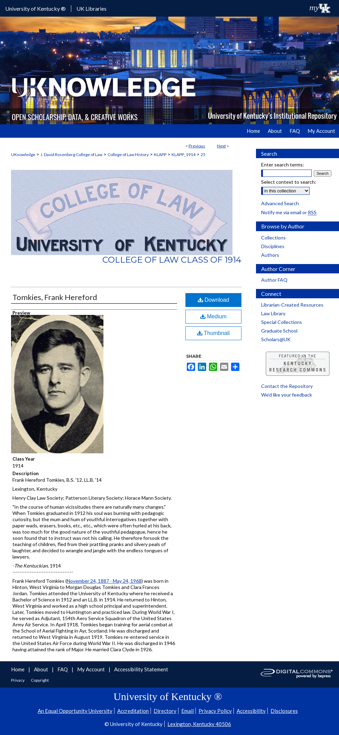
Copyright (40, 680)
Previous (197, 145)
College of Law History (128, 154)
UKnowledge (23, 154)
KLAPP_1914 (183, 154)
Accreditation (133, 711)
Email (187, 711)
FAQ (63, 669)
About (41, 669)
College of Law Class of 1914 (171, 260)
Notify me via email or (289, 212)
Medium (213, 316)
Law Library (273, 313)
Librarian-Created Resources (292, 305)
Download (213, 300)
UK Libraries (91, 8)
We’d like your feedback (286, 395)
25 (203, 154)
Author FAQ (274, 280)
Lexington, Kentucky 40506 (199, 724)
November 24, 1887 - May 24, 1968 (104, 581)
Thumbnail (213, 333)
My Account (91, 669)
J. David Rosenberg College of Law (71, 154)
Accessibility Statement (141, 669)
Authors (270, 255)
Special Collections (281, 322)
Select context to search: (288, 182)
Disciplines (272, 246)
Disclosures (284, 711)
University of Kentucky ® (35, 8)
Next (221, 145)
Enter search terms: (282, 164)
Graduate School (279, 331)
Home (18, 669)
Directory (165, 711)
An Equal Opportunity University (75, 711)
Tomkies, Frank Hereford (54, 297)
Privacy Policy (215, 711)
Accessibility (251, 711)
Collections (273, 238)
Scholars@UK (276, 339)
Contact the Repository (287, 386)
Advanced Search (280, 203)
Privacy (18, 680)
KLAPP (160, 154)
